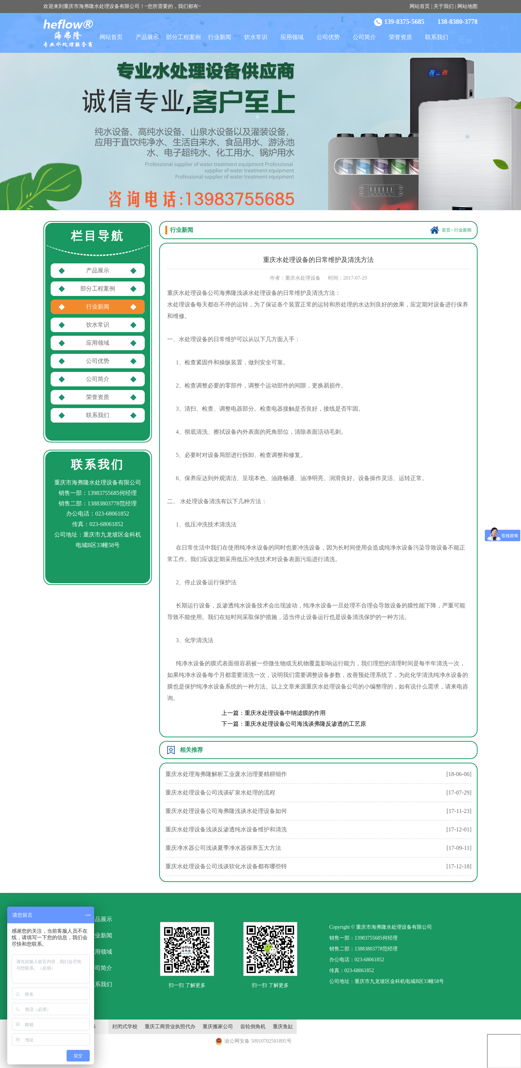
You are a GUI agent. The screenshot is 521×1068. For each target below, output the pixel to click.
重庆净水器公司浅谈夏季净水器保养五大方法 (223, 848)
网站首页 (420, 6)
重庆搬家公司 (218, 1026)
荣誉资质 (400, 37)
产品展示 (147, 37)
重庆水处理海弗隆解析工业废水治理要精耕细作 (226, 774)
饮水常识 (255, 37)
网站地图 (467, 6)
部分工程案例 (183, 37)
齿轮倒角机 (253, 1026)
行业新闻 (219, 37)
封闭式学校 (124, 1026)
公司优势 (328, 37)
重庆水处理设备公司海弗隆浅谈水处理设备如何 (226, 811)
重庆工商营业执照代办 (170, 1026)
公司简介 (364, 37)
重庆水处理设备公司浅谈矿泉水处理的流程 (220, 792)
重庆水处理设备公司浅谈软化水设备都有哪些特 (226, 866)
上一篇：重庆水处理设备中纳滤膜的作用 (273, 713)
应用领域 (292, 37)
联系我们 (436, 37)
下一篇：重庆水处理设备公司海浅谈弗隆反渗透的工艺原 (293, 724)
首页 (446, 230)
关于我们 (443, 6)
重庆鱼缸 (283, 1026)
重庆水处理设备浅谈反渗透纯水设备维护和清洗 (226, 829)
